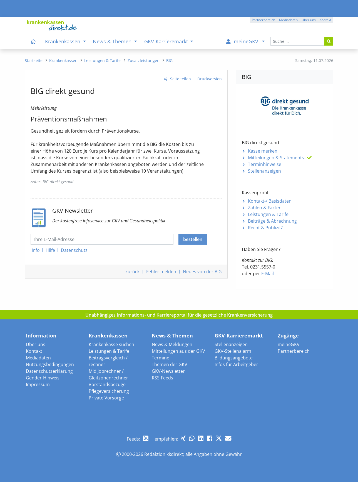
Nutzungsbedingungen (50, 364)
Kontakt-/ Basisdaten (270, 201)
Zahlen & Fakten (265, 208)
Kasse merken (262, 151)
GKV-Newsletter (168, 371)
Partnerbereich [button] (263, 20)
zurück (132, 272)
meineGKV (289, 344)
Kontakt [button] (325, 20)
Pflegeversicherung (109, 391)
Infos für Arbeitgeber (236, 364)
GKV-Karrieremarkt (239, 335)
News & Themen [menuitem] (113, 41)
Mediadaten (38, 358)
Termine (160, 358)
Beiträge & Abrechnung (272, 221)
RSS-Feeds (162, 378)
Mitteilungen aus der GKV (178, 351)
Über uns (35, 344)
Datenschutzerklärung (49, 371)
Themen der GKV (169, 364)
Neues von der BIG (202, 272)
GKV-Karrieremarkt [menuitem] (166, 41)
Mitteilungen (276, 158)
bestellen (192, 239)
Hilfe (50, 250)
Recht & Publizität (266, 228)
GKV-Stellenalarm (233, 351)
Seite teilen (180, 78)
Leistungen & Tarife (268, 214)
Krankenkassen (108, 335)
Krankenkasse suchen (111, 344)
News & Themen (172, 335)
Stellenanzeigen (264, 171)
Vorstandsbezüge (107, 384)
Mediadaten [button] (288, 20)
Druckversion (209, 78)
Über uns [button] (309, 20)
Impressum (38, 384)
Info (36, 250)
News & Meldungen (172, 344)
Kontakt (34, 351)
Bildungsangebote (234, 358)
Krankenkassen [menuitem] (63, 41)
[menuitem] (33, 41)
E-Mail (267, 273)
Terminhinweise (264, 164)
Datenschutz (74, 250)
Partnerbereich (294, 351)
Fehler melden (161, 272)
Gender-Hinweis (42, 378)
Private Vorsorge (106, 398)
